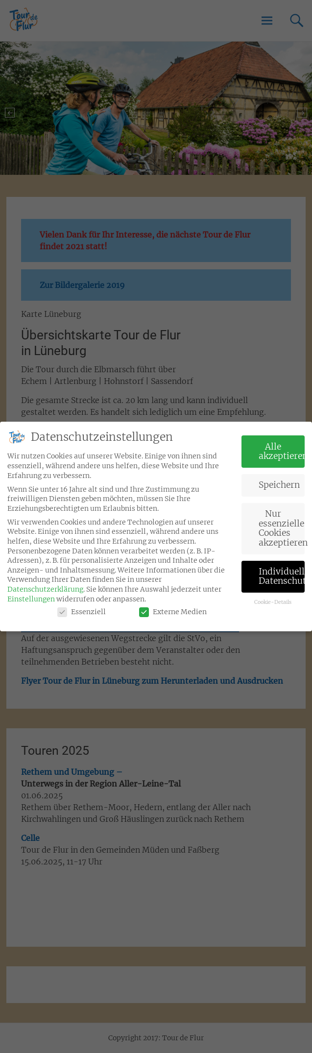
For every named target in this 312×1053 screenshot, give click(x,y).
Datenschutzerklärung (45, 584)
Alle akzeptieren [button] (282, 446)
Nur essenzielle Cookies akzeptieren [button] (282, 523)
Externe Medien (173, 607)
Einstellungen (31, 593)
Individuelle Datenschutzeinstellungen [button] (282, 571)
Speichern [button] (279, 480)
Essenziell (81, 607)
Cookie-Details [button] (272, 597)
